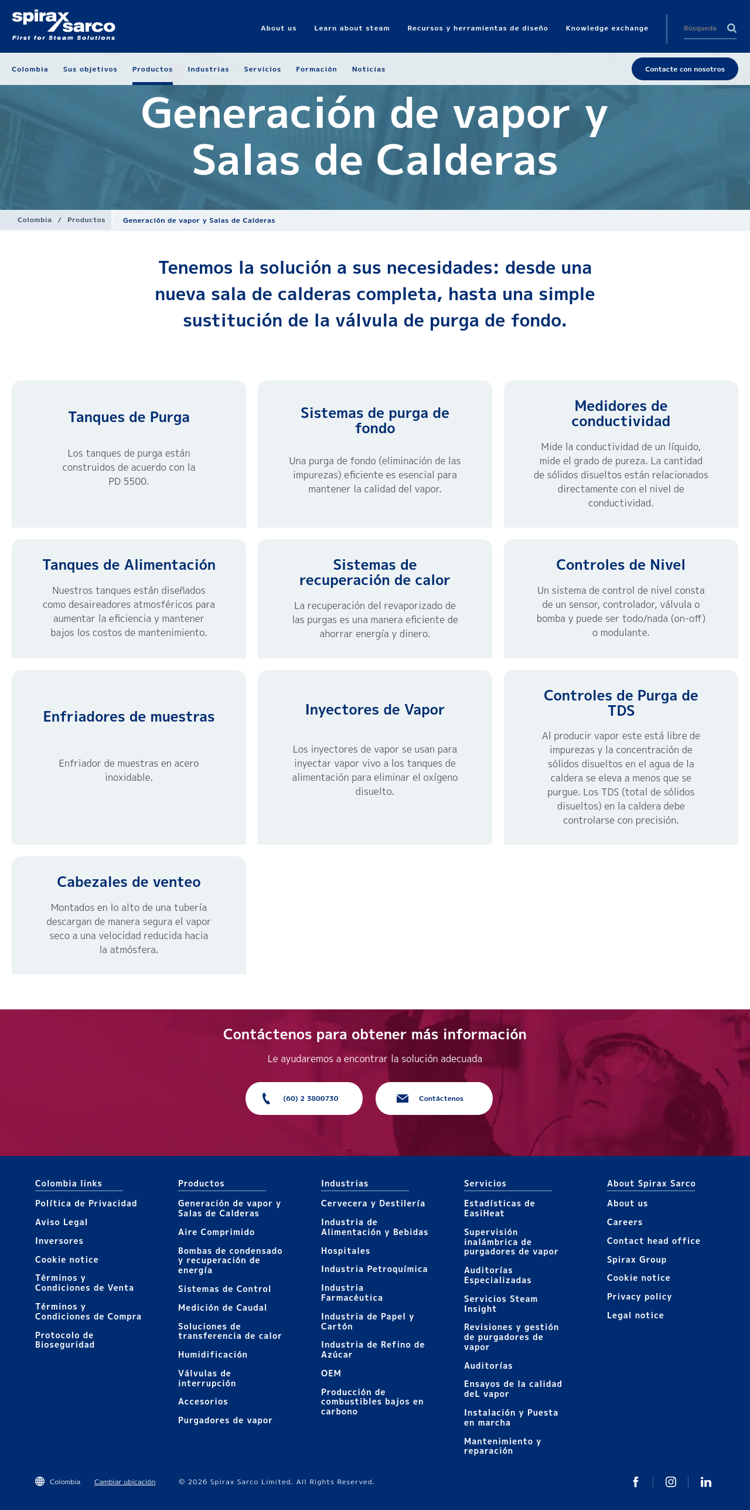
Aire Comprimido (216, 1231)
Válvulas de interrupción (207, 1378)
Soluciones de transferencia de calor (230, 1331)
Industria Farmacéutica (352, 1292)
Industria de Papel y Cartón (367, 1321)
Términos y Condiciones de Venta (84, 1282)
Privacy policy (640, 1296)
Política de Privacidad (86, 1203)
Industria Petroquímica (374, 1268)
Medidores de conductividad (621, 413)
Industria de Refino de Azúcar (373, 1349)
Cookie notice (67, 1259)
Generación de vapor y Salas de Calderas (229, 1208)
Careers (625, 1221)
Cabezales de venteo (129, 882)
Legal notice (635, 1315)
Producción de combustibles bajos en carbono (372, 1401)
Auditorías (488, 1365)
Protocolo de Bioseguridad (65, 1340)
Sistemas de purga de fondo (375, 420)
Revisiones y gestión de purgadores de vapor (511, 1336)
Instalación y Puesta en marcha (511, 1417)
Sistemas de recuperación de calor (375, 572)
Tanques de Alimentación (129, 564)
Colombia (35, 220)
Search (732, 28)
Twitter (636, 1482)
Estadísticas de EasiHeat (500, 1208)
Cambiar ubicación (124, 1482)
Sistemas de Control (225, 1288)
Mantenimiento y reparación (502, 1446)
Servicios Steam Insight (501, 1303)
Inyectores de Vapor (375, 709)
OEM (331, 1373)
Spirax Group (637, 1259)
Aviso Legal (61, 1221)
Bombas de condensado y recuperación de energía (230, 1260)
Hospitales (345, 1250)
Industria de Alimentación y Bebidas (375, 1226)
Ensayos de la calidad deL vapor (513, 1388)
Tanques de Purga (129, 417)
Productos (86, 220)
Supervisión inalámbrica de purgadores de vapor (511, 1241)
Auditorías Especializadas (498, 1274)
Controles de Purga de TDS (621, 702)
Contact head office (654, 1240)
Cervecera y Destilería (373, 1203)
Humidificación (213, 1354)
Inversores (59, 1240)
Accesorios (203, 1401)
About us (627, 1203)
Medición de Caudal (223, 1307)
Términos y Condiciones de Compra (88, 1311)
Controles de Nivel (621, 564)
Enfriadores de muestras (128, 716)
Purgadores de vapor (225, 1420)
